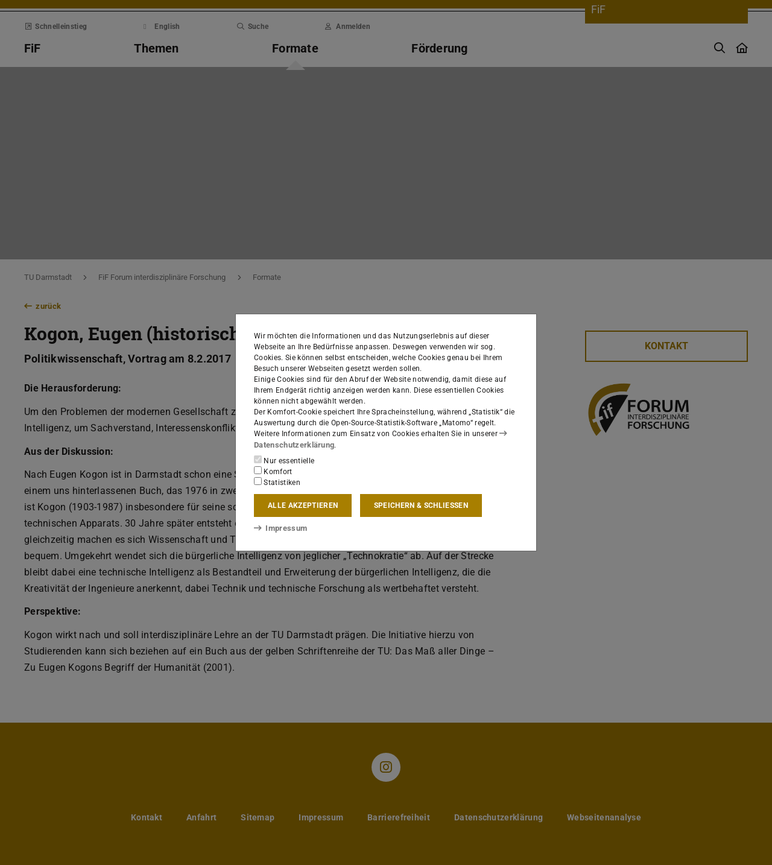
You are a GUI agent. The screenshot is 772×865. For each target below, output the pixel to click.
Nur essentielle (284, 460)
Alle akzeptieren (303, 505)
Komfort (273, 471)
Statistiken (277, 482)
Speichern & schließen (421, 505)
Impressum (278, 528)
